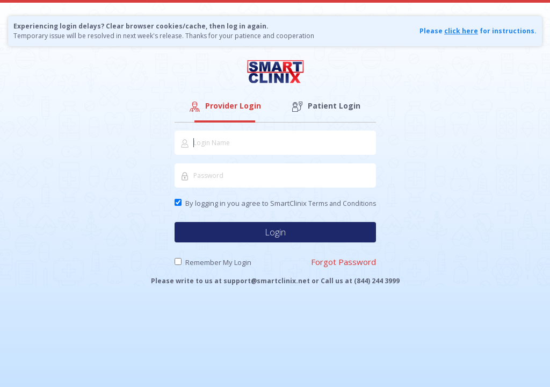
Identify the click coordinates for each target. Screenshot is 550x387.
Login (275, 232)
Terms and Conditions (342, 203)
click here (461, 30)
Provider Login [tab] (224, 106)
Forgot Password (343, 261)
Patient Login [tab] (325, 106)
